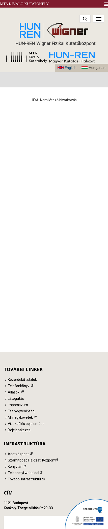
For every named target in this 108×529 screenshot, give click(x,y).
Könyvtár (15, 467)
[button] (106, 4)
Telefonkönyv (19, 386)
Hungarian (97, 67)
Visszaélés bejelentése (26, 424)
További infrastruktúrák (26, 479)
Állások (13, 392)
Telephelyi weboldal (23, 473)
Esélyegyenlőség (21, 411)
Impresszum (18, 405)
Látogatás (16, 398)
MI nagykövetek (20, 417)
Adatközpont (18, 454)
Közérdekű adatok (22, 380)
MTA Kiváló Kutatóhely (24, 4)
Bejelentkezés (19, 430)
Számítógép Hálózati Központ (32, 460)
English (70, 67)
